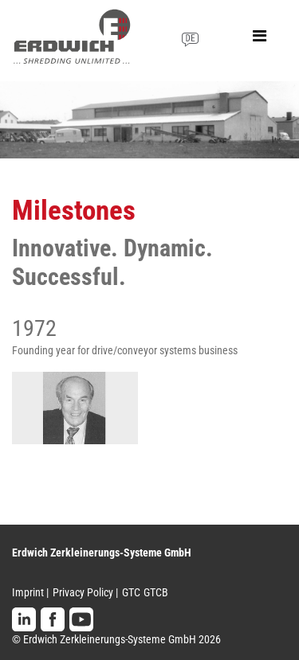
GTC (131, 592)
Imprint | (30, 592)
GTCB (156, 592)
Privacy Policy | (85, 592)
